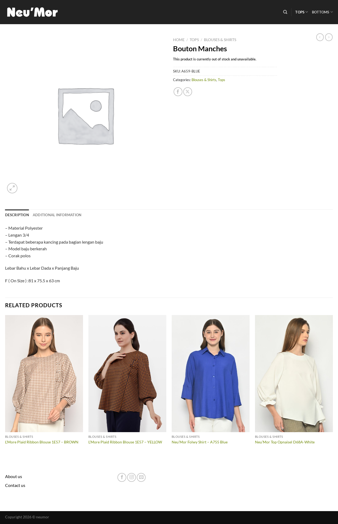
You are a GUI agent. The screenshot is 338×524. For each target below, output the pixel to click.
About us (13, 476)
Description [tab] (17, 215)
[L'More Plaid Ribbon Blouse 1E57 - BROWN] (44, 373)
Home (179, 40)
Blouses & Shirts (220, 40)
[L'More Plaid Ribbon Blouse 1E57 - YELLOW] (127, 373)
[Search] (285, 12)
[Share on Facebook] (178, 91)
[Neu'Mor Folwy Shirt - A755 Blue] (211, 373)
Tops (301, 12)
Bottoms (322, 12)
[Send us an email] (141, 477)
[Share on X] (187, 91)
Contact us (15, 485)
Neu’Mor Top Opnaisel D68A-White (285, 442)
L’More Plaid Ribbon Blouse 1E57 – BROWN (41, 442)
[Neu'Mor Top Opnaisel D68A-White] (294, 373)
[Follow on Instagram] (131, 477)
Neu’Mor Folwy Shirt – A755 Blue (200, 442)
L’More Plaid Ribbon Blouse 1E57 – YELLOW (125, 442)
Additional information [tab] (57, 215)
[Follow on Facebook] (121, 477)
